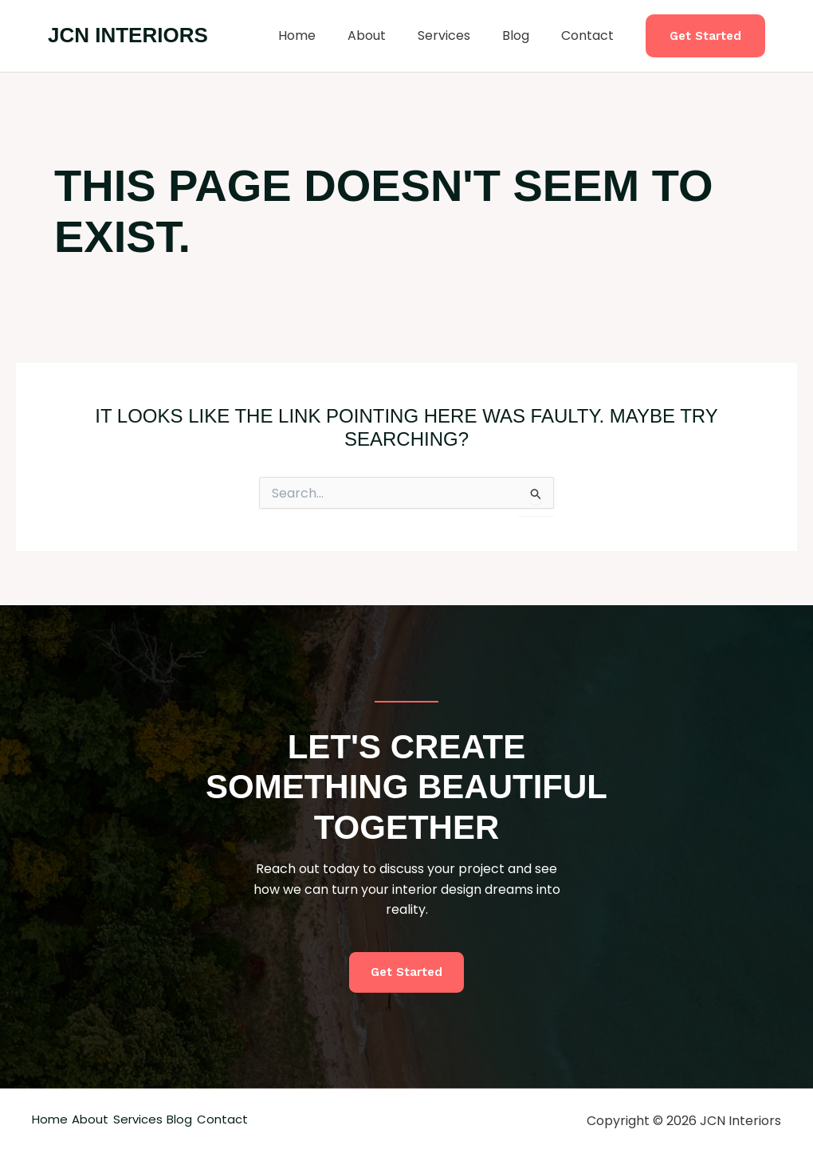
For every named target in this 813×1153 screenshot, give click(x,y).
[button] (705, 36)
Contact (590, 35)
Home (325, 35)
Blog (525, 35)
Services (460, 35)
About (389, 35)
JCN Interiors (128, 35)
